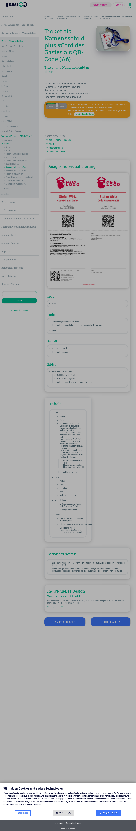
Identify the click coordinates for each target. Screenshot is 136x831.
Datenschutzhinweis (73, 823)
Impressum (59, 823)
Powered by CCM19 (68, 828)
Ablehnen (23, 813)
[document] (68, 798)
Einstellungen (63, 813)
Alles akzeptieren (109, 813)
